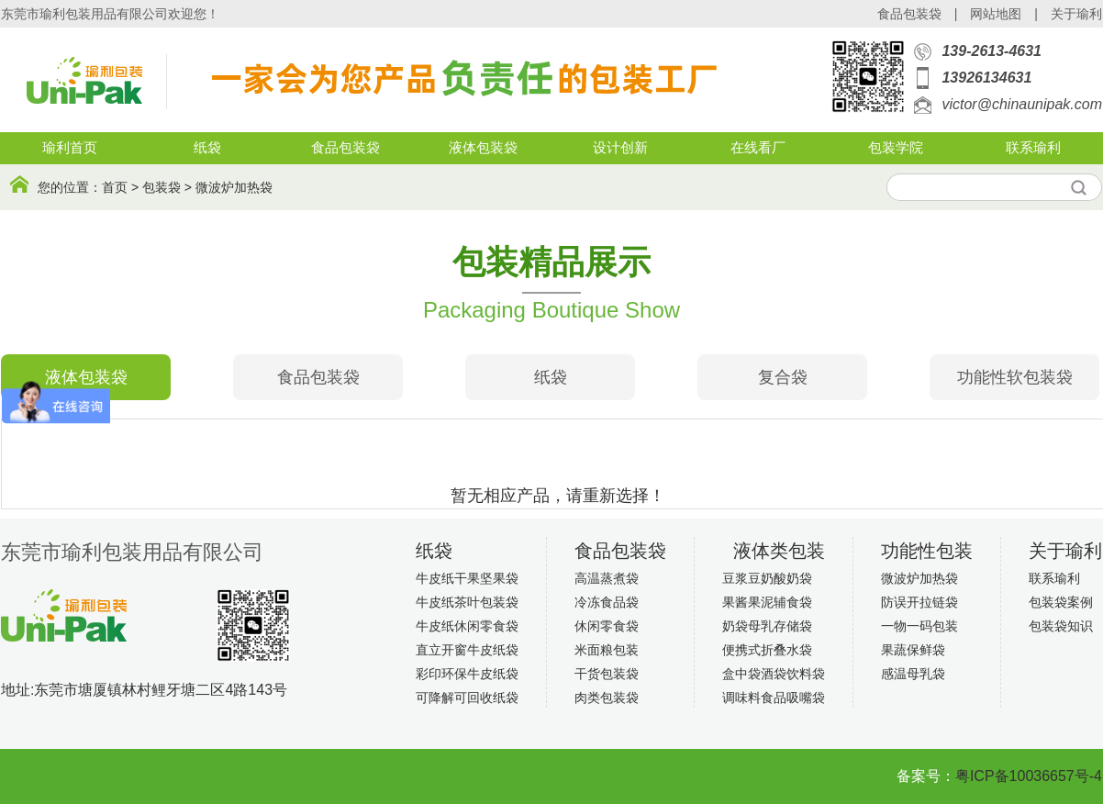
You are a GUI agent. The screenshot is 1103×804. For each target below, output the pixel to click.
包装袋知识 (1061, 626)
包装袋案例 (1061, 602)
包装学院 (895, 147)
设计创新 (620, 147)
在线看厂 (757, 147)
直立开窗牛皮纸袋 (467, 649)
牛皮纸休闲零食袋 (467, 626)
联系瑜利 (1033, 147)
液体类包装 (779, 551)
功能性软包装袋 (1015, 377)
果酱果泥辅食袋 (767, 602)
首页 (115, 187)
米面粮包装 (606, 649)
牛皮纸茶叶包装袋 (467, 602)
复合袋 (783, 377)
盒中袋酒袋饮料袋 (773, 673)
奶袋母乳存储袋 (767, 626)
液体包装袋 (483, 147)
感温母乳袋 (913, 673)
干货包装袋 (606, 673)
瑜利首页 (69, 147)
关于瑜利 (1076, 13)
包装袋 (161, 187)
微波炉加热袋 (234, 187)
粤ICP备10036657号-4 (1028, 776)
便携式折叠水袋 (767, 649)
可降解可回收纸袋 (467, 697)
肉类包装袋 (606, 697)
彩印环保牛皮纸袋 (467, 673)
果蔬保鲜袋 (913, 649)
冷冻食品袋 (606, 602)
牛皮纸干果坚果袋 (467, 578)
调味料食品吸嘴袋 (773, 697)
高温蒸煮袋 (606, 578)
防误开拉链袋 (919, 602)
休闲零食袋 (606, 626)
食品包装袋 (909, 13)
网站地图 (995, 13)
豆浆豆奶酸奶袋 (767, 578)
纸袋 (207, 147)
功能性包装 (927, 551)
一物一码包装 (919, 626)
